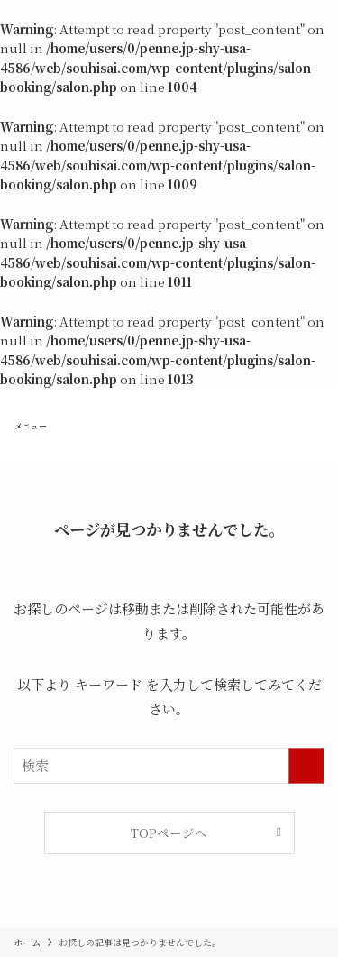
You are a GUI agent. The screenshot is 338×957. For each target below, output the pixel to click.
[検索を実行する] (306, 766)
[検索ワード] (169, 766)
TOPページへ (169, 833)
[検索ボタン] (307, 426)
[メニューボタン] (30, 426)
